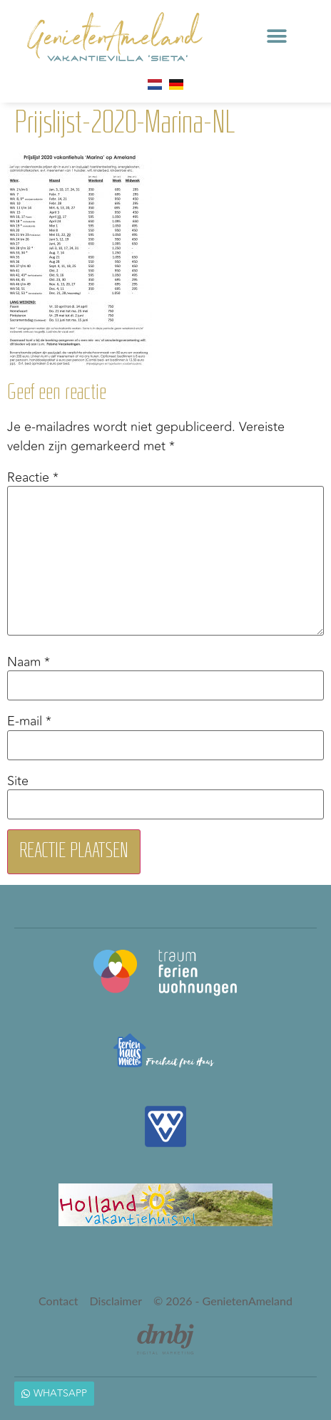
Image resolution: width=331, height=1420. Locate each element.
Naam (28, 661)
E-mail (29, 721)
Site (18, 780)
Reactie (32, 477)
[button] (277, 36)
